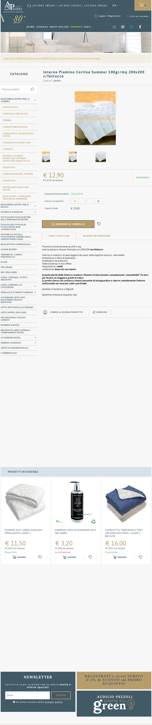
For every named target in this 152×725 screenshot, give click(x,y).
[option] (95, 118)
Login (102, 16)
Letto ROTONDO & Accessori (17, 307)
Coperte (8, 149)
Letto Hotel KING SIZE (13, 312)
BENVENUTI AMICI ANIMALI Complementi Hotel (15, 331)
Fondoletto (10, 107)
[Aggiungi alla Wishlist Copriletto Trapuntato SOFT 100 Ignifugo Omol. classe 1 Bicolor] (141, 456)
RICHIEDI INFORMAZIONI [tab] (96, 236)
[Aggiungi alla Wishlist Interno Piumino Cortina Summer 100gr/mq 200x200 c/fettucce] (99, 224)
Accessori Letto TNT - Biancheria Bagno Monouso (13, 299)
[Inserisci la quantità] (87, 201)
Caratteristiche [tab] (59, 236)
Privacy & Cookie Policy (17, 691)
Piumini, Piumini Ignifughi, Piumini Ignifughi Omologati (75, 58)
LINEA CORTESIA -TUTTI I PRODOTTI (14, 278)
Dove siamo (76, 683)
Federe (7, 120)
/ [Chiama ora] (126, 698)
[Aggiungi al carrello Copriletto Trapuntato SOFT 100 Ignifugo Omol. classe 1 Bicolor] (119, 456)
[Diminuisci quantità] (75, 201)
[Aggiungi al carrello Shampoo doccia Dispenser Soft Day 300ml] (69, 456)
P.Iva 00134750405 (30, 694)
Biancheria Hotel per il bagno (15, 205)
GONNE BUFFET (9, 249)
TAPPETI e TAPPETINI (12, 212)
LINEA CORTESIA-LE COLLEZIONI (11, 286)
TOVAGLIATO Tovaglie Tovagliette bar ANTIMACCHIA (13, 227)
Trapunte (9, 167)
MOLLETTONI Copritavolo (15, 244)
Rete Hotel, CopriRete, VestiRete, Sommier (17, 197)
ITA (114, 5)
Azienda (42, 26)
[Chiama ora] (67, 5)
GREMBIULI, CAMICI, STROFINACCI (11, 255)
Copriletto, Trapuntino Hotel (18, 134)
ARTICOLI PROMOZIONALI (14, 348)
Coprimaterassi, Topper (18, 174)
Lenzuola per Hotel (15, 113)
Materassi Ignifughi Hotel (16, 188)
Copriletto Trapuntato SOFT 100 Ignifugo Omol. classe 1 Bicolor (124, 432)
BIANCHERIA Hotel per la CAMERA (33, 58)
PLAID (4, 262)
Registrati (114, 16)
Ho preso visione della (39, 601)
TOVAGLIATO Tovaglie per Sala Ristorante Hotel (16, 218)
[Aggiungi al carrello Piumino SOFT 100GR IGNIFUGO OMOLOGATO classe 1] (19, 456)
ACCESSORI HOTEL (10, 337)
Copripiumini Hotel (15, 127)
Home (30, 26)
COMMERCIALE (9, 353)
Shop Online (59, 26)
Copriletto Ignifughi (17, 142)
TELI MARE (6, 267)
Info (87, 26)
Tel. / (25, 685)
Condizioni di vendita (76, 675)
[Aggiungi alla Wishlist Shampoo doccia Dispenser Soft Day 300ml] (91, 456)
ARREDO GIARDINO (11, 343)
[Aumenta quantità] (98, 201)
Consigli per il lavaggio (76, 679)
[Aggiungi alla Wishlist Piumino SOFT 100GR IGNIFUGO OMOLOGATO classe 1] (40, 456)
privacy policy (54, 601)
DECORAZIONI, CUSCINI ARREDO (13, 318)
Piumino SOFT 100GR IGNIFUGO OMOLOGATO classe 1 (23, 431)
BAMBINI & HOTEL (10, 325)
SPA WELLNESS (9, 272)
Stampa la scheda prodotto (66, 312)
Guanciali (9, 180)
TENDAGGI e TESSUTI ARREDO (17, 292)
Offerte (76, 26)
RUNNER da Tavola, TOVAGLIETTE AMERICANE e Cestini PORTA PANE (16, 236)
